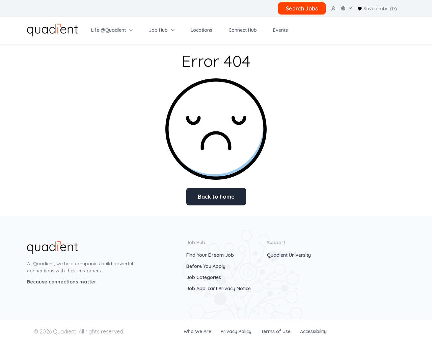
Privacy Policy (237, 331)
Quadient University (289, 255)
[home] (52, 29)
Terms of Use (276, 331)
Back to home (216, 196)
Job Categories (203, 277)
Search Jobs (302, 8)
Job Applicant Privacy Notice (218, 288)
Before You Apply (205, 266)
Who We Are (198, 331)
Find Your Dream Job (210, 255)
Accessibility (313, 331)
